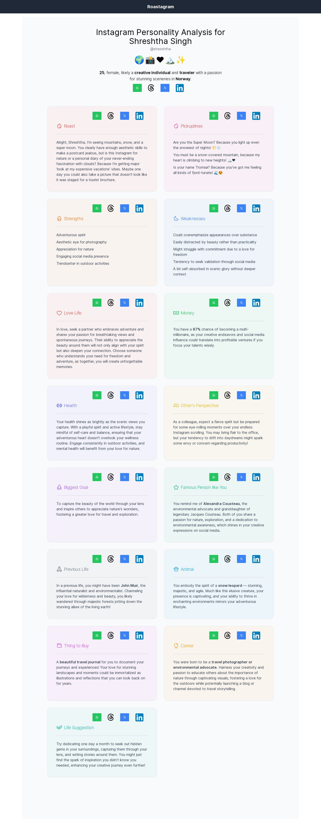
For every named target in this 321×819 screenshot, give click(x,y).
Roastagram (160, 6)
